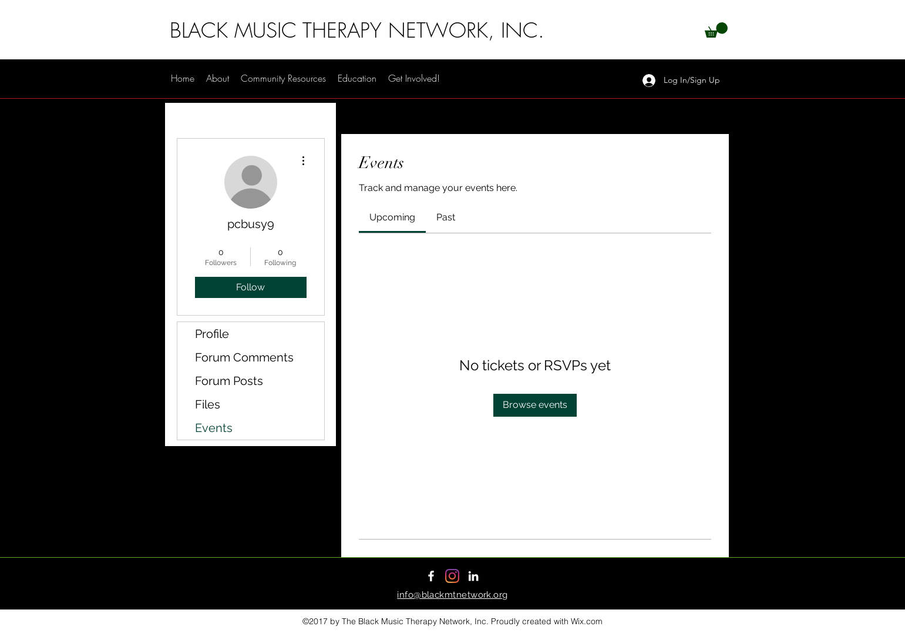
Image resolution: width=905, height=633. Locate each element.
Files (207, 404)
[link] (392, 217)
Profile (212, 334)
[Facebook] (431, 576)
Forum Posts (229, 381)
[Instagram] (452, 576)
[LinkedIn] (473, 576)
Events (214, 428)
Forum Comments (244, 357)
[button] (716, 30)
